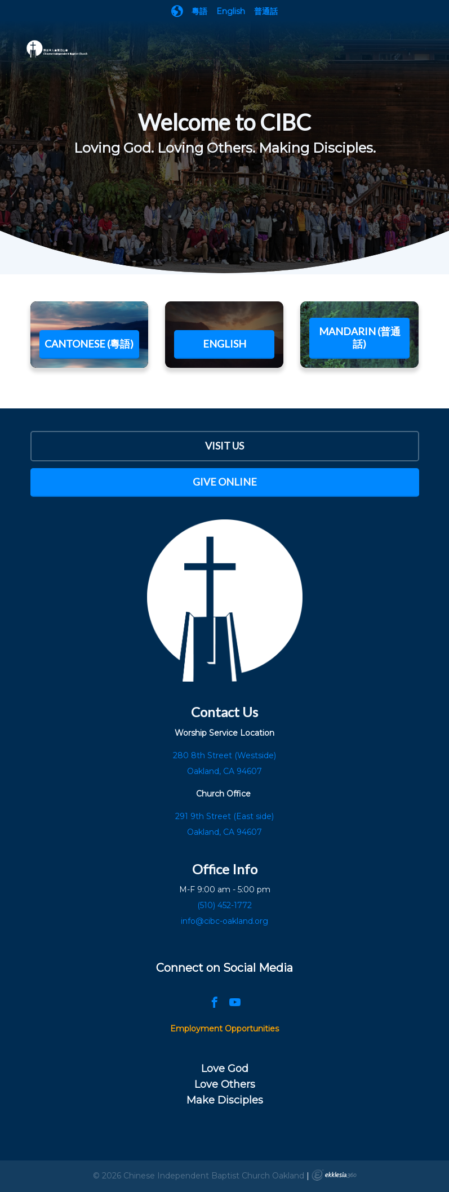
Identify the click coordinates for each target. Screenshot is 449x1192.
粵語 (199, 11)
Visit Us (224, 445)
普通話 (266, 11)
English (230, 11)
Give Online (225, 481)
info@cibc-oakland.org (224, 921)
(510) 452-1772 (224, 905)
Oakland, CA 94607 (224, 832)
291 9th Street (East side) (224, 816)
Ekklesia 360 (334, 1175)
